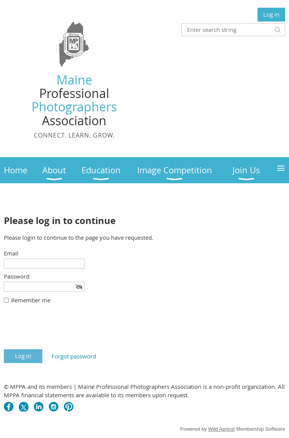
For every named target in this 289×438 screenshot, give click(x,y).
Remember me (30, 300)
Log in (271, 14)
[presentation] (62, 330)
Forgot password (73, 356)
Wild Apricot (221, 429)
